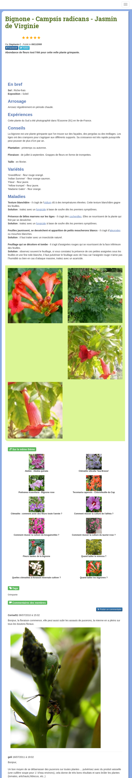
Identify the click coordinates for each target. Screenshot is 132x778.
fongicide (41, 209)
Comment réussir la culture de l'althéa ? (94, 506)
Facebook (11, 48)
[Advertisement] (68, 65)
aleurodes (115, 230)
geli (10, 757)
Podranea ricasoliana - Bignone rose (36, 484)
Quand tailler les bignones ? (94, 569)
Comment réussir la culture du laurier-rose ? (94, 527)
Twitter (24, 48)
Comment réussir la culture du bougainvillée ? (36, 527)
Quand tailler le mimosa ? (93, 548)
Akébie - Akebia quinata (36, 463)
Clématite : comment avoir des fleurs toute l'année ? (36, 506)
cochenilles (75, 216)
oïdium (47, 202)
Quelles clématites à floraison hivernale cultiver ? (36, 569)
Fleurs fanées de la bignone (36, 548)
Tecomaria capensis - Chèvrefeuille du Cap (94, 484)
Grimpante (13, 595)
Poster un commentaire (109, 609)
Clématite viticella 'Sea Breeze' (94, 463)
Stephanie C (15, 44)
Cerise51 (13, 615)
